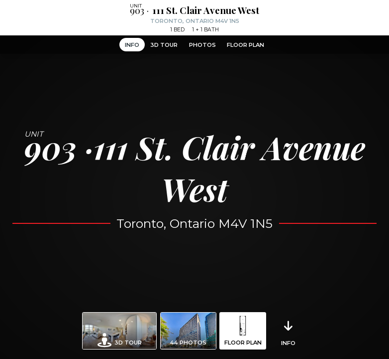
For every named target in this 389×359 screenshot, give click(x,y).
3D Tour (164, 44)
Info (132, 44)
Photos (202, 44)
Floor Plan (245, 44)
